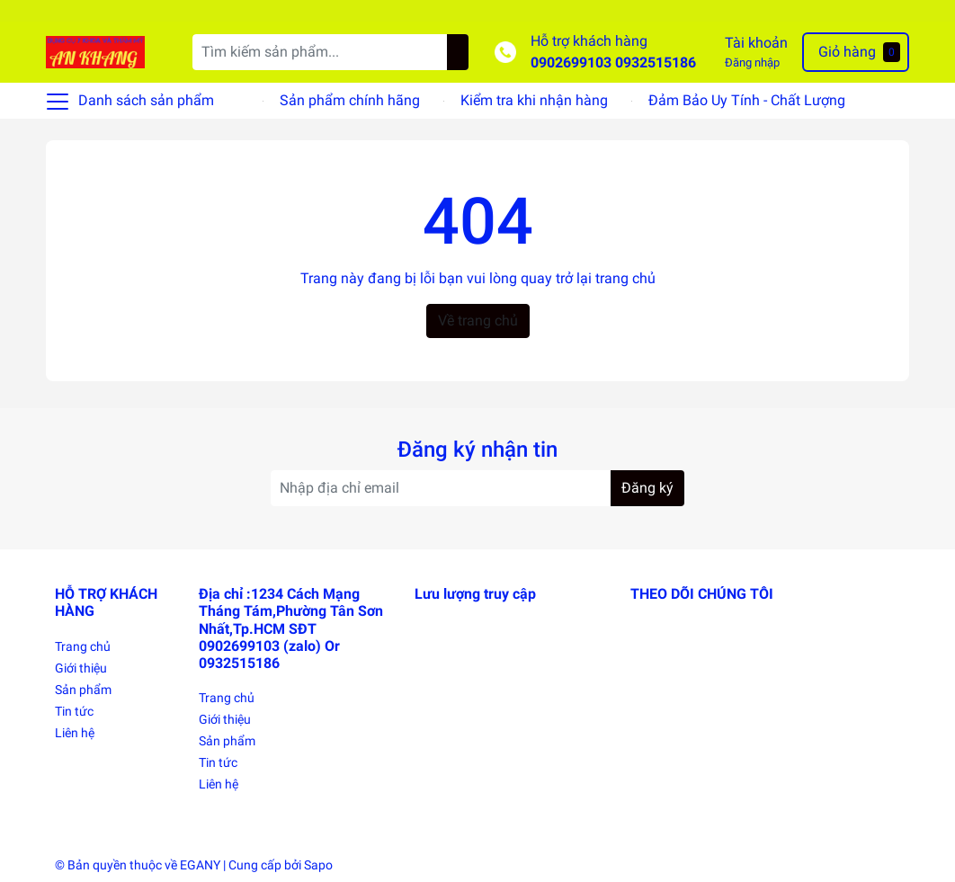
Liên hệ (74, 733)
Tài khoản (756, 42)
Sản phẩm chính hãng (350, 100)
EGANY (200, 865)
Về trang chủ (478, 320)
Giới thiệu (81, 668)
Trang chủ (83, 646)
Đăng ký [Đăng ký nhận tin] (647, 487)
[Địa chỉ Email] (477, 488)
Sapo (318, 865)
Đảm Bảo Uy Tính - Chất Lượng (746, 100)
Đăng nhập (752, 62)
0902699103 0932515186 (613, 62)
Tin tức (74, 711)
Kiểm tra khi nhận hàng (534, 100)
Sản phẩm (83, 689)
